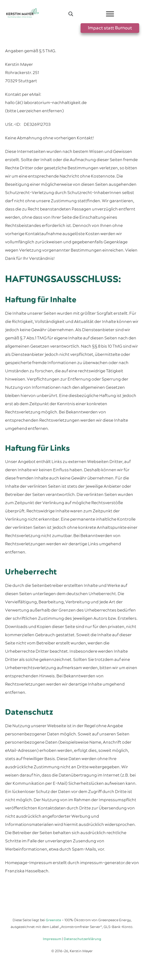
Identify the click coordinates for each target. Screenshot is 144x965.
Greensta (53, 920)
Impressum (52, 939)
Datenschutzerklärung (82, 939)
